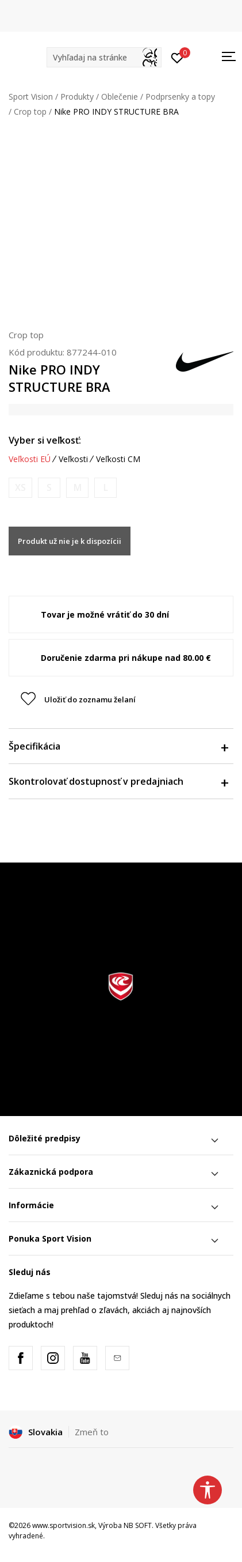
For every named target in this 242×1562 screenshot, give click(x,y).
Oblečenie (119, 96)
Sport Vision (31, 96)
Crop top (30, 111)
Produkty (77, 96)
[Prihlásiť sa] (177, 57)
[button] (104, 57)
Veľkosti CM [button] (118, 459)
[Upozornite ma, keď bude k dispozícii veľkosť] (20, 488)
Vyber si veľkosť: (45, 440)
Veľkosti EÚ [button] (30, 459)
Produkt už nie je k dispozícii (69, 541)
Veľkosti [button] (73, 459)
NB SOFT (138, 1525)
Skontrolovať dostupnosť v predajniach (118, 781)
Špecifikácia (118, 746)
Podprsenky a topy (180, 96)
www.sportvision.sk (63, 1525)
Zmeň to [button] (92, 1432)
